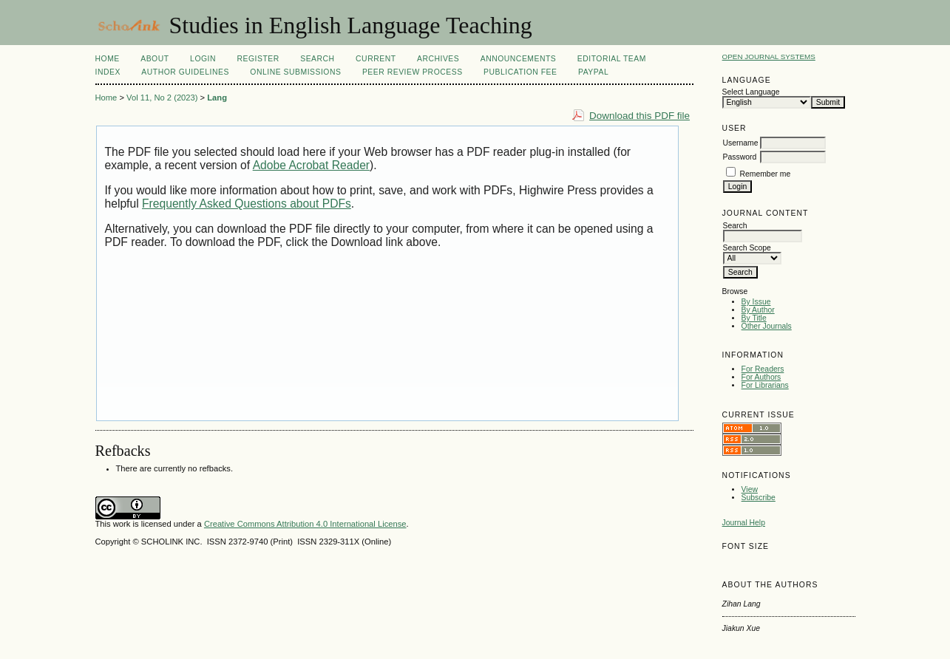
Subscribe (759, 498)
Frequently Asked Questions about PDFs (246, 203)
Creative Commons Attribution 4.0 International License (305, 523)
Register (258, 59)
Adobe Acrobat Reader (311, 165)
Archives (438, 59)
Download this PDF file (639, 115)
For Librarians (765, 385)
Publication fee (520, 72)
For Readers (763, 369)
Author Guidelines (185, 72)
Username (741, 143)
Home (107, 59)
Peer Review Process (412, 72)
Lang (217, 97)
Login (203, 59)
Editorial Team (611, 59)
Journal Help (743, 523)
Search (317, 59)
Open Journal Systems (768, 56)
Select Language (751, 92)
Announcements (519, 59)
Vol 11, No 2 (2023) (161, 97)
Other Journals (767, 326)
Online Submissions (295, 72)
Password (740, 157)
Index (108, 72)
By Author (758, 310)
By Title (754, 318)
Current (376, 59)
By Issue (756, 302)
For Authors (761, 377)
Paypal (593, 72)
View (750, 489)
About (154, 59)
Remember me (765, 174)
